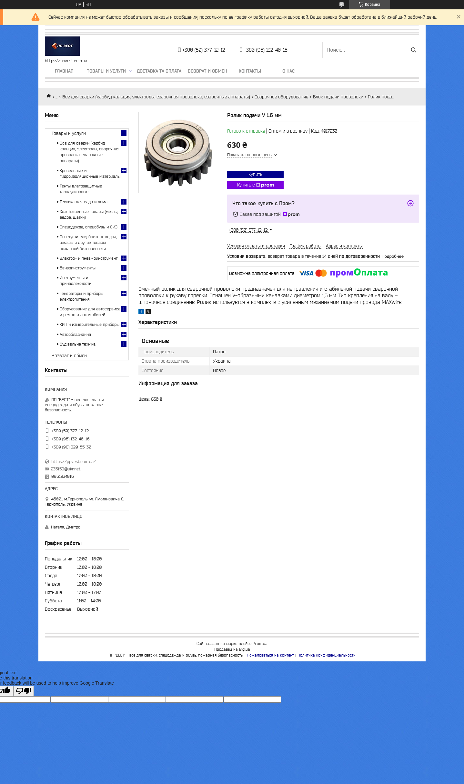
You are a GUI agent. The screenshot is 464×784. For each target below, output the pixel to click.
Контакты (250, 71)
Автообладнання (75, 334)
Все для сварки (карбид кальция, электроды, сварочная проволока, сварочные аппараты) (156, 96)
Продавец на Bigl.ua (232, 649)
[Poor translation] (23, 691)
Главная (64, 71)
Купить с (255, 185)
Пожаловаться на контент (270, 655)
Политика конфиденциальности (327, 655)
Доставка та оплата (159, 71)
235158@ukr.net (66, 469)
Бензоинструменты (78, 268)
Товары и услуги (106, 71)
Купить (255, 174)
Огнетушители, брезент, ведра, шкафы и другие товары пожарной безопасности (88, 242)
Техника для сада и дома (83, 201)
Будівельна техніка (78, 344)
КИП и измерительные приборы (89, 324)
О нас (288, 71)
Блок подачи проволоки (338, 96)
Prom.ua (260, 643)
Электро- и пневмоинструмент (88, 258)
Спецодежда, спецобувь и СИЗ (88, 227)
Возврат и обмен (207, 71)
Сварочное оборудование (281, 96)
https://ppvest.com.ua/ (73, 461)
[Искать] (413, 50)
